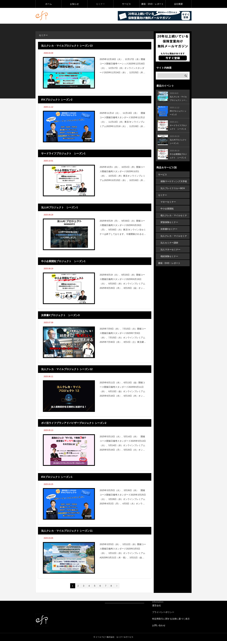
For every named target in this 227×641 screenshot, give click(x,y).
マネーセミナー (168, 201)
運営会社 (156, 605)
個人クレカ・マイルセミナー (173, 216)
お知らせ (74, 4)
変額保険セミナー (169, 222)
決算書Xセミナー (168, 229)
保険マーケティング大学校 (173, 181)
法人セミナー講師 (169, 242)
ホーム (48, 4)
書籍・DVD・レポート (152, 4)
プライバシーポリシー (163, 612)
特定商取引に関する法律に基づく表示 (171, 618)
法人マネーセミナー (170, 249)
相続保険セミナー (169, 256)
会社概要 (178, 4)
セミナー (100, 4)
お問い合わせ (158, 625)
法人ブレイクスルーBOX (172, 188)
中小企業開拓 (167, 208)
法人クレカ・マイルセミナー (173, 236)
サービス (126, 4)
